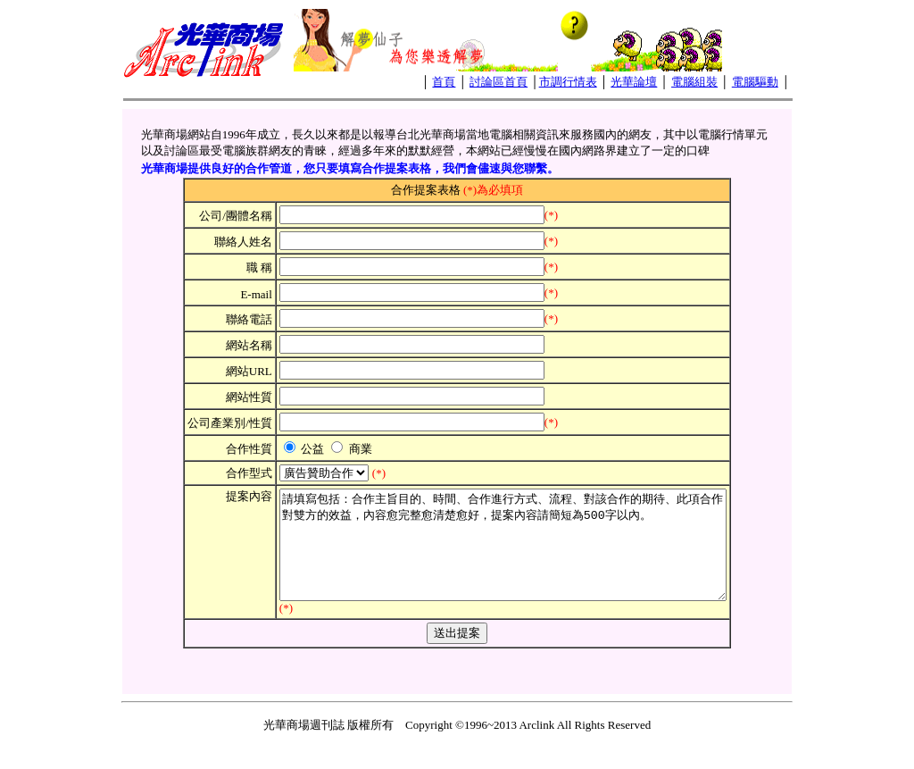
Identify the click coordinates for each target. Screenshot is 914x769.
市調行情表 (568, 81)
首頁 (443, 81)
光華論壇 (634, 81)
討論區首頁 (498, 81)
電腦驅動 (755, 81)
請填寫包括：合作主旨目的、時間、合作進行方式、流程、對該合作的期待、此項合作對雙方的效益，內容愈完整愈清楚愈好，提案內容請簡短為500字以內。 (503, 556)
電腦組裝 (694, 81)
